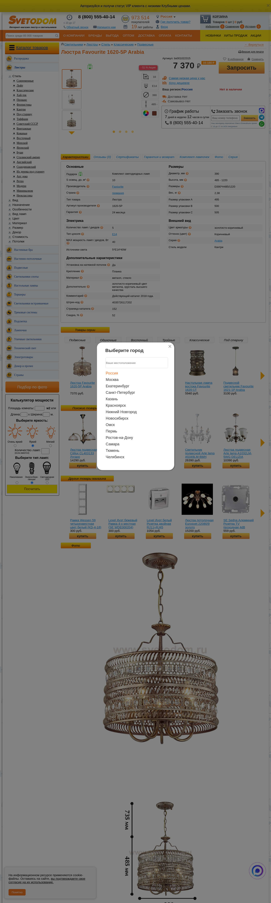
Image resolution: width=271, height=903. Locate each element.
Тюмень (112, 450)
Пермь (111, 431)
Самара (113, 444)
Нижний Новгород (121, 412)
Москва (112, 380)
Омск (110, 425)
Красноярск (116, 405)
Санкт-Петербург (120, 392)
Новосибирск (117, 418)
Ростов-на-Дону (119, 438)
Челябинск (115, 457)
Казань (112, 399)
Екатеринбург (117, 386)
